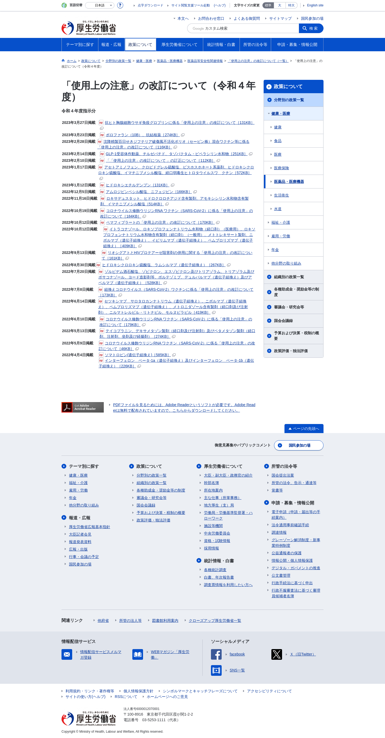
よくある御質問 (247, 18)
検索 (313, 28)
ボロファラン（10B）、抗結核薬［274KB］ (142, 135)
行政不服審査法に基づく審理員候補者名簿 (296, 593)
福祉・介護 (280, 222)
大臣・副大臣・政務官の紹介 (228, 475)
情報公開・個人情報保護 (292, 560)
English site (315, 5)
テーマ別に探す (84, 466)
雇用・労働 (280, 236)
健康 (278, 127)
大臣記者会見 (80, 534)
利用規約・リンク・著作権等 (90, 690)
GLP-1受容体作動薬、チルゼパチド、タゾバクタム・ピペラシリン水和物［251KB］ (176, 154)
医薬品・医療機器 (289, 181)
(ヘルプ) (220, 5)
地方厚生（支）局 (219, 505)
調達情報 (279, 532)
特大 (291, 5)
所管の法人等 (130, 620)
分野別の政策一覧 (289, 100)
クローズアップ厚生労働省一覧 (215, 620)
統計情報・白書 (219, 560)
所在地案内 (213, 490)
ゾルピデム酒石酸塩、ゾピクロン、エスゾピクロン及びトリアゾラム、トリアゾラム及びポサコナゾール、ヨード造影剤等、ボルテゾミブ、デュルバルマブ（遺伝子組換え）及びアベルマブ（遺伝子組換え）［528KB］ (176, 277)
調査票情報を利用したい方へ (228, 584)
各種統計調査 (215, 569)
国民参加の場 (312, 18)
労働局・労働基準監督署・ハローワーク (228, 515)
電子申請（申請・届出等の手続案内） (296, 514)
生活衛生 (281, 195)
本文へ (183, 18)
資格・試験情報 (217, 540)
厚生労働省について (223, 466)
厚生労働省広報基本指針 (89, 526)
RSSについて (126, 696)
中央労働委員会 (217, 533)
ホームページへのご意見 (167, 696)
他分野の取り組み (286, 263)
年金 (275, 250)
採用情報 (211, 548)
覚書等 (277, 490)
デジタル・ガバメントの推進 (296, 567)
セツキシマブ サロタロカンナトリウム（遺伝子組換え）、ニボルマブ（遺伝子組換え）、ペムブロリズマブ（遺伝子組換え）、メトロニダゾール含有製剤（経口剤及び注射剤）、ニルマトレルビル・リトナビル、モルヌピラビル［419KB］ (173, 307)
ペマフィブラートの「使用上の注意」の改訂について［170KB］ (160, 222)
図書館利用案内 (165, 620)
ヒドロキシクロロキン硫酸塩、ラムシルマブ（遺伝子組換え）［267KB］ (163, 265)
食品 (278, 141)
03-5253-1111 (153, 719)
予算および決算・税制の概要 (296, 336)
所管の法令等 (284, 466)
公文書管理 (281, 575)
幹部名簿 (211, 482)
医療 (278, 154)
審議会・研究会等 (289, 307)
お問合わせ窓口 (211, 18)
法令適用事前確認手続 (290, 524)
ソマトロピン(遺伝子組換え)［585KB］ (137, 355)
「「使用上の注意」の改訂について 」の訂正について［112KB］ (160, 160)
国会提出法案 (283, 475)
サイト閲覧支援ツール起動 (190, 5)
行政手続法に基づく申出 (292, 582)
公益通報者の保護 (287, 552)
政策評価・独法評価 (291, 351)
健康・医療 (280, 113)
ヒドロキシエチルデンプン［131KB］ (137, 185)
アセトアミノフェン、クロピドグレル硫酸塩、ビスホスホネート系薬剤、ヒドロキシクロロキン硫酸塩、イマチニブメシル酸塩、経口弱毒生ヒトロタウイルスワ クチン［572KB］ (176, 172)
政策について (288, 86)
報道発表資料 (80, 541)
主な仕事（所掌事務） (222, 497)
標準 (268, 5)
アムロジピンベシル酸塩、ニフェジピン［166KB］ (148, 192)
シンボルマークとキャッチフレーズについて (200, 690)
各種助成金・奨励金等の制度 (296, 292)
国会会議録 (283, 321)
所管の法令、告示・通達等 (294, 482)
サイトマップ (280, 18)
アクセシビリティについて (269, 690)
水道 (278, 209)
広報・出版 (78, 549)
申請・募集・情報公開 (293, 502)
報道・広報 (79, 517)
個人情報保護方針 (138, 690)
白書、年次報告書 (219, 577)
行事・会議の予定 (84, 556)
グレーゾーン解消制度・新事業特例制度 (296, 542)
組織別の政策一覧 (289, 277)
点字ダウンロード (150, 5)
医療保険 (281, 168)
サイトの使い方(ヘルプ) (85, 696)
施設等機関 (213, 525)
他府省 (103, 620)
